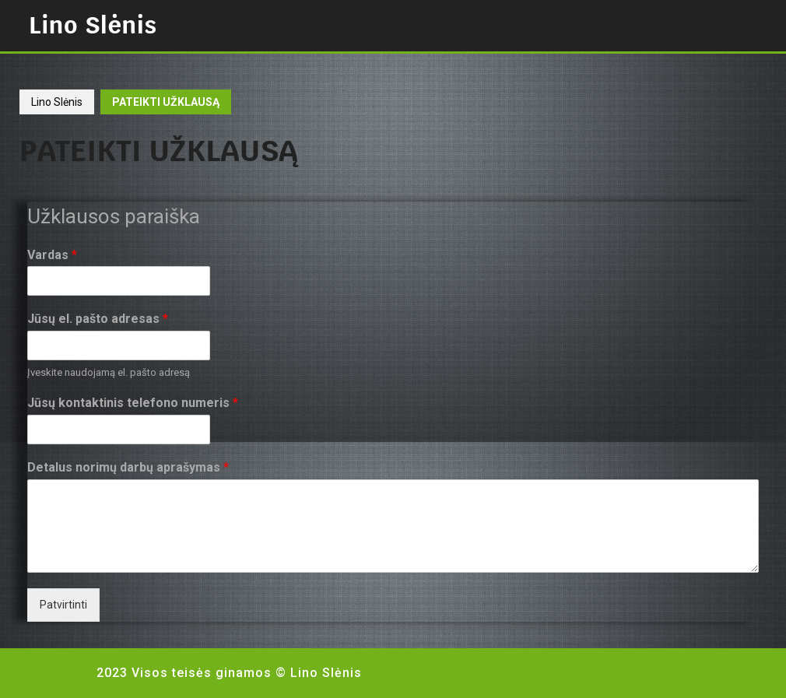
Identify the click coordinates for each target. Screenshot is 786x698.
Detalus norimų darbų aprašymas (128, 467)
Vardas (52, 254)
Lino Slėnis (93, 25)
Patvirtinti (63, 604)
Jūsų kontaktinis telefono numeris (132, 402)
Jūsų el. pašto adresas (97, 318)
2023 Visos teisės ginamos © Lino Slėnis (229, 672)
